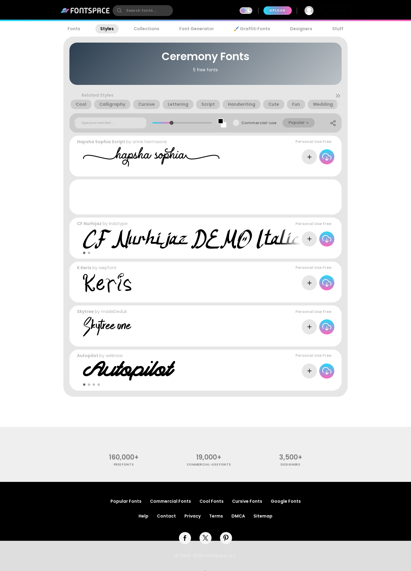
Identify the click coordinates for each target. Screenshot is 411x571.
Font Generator (196, 29)
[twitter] (205, 538)
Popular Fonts (126, 501)
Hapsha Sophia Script (101, 142)
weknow (114, 356)
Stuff (337, 29)
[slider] (172, 123)
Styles (107, 29)
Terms (216, 516)
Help (143, 516)
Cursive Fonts (247, 501)
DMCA (238, 516)
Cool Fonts (211, 501)
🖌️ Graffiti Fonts (252, 29)
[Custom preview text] (110, 123)
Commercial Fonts (170, 501)
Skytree (85, 311)
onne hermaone (149, 142)
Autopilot (87, 356)
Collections (146, 29)
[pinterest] (226, 538)
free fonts (124, 464)
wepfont (107, 268)
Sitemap (262, 516)
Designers (301, 29)
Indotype (118, 224)
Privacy (192, 516)
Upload (277, 10)
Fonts (74, 29)
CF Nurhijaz (89, 224)
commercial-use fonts (209, 464)
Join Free (336, 10)
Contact (166, 516)
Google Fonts (286, 501)
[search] (143, 10)
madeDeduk (114, 311)
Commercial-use (258, 122)
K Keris (84, 268)
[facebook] (185, 538)
